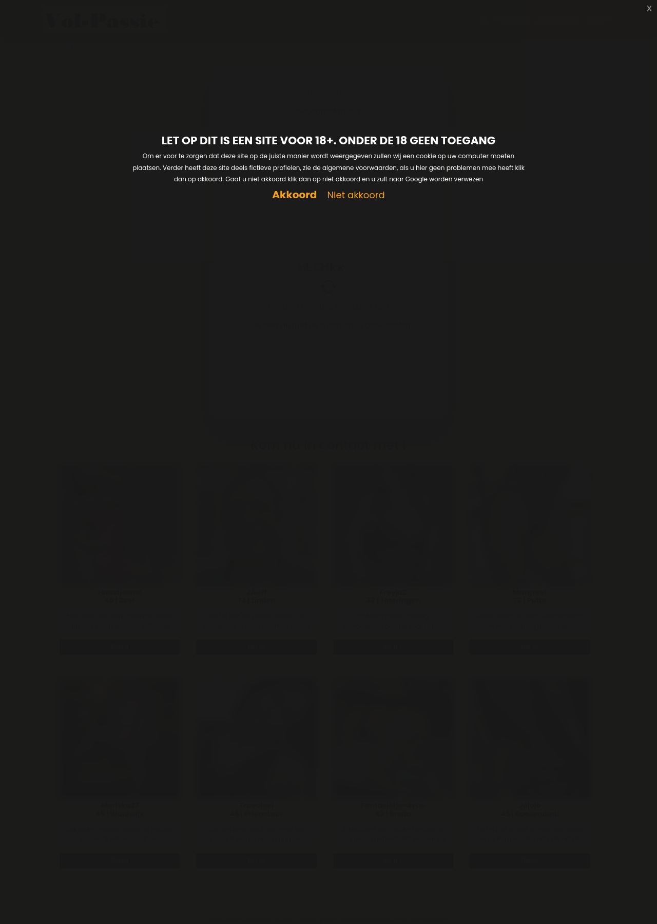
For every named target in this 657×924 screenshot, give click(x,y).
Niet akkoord (355, 195)
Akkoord (294, 195)
